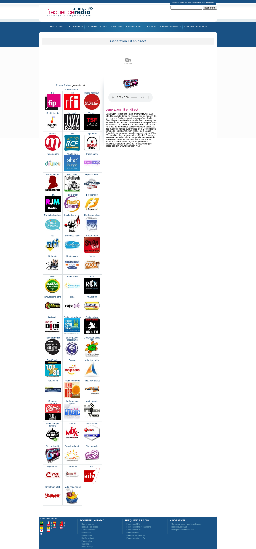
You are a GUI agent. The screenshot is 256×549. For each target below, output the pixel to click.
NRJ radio (117, 26)
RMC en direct (87, 538)
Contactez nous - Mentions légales (186, 524)
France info (86, 532)
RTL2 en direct (76, 26)
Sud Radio (85, 544)
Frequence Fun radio (135, 535)
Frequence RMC (133, 530)
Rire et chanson (88, 524)
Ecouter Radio (63, 85)
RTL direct (151, 26)
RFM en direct (56, 26)
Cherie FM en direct (97, 26)
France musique (88, 530)
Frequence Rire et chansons (138, 527)
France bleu (86, 541)
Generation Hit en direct (128, 41)
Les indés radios (70, 89)
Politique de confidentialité (182, 530)
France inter (86, 535)
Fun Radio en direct (171, 26)
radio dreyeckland (179, 527)
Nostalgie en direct (89, 527)
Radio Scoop (87, 547)
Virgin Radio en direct (196, 26)
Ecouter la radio (92, 520)
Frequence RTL (133, 532)
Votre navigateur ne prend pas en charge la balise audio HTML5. (130, 97)
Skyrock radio (134, 26)
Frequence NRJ (133, 524)
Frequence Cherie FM (135, 538)
